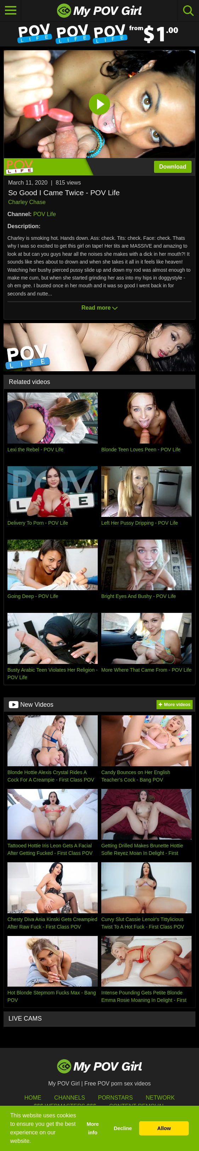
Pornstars (115, 1098)
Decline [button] (123, 1128)
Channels (69, 1098)
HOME (32, 1098)
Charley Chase (27, 202)
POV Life (44, 214)
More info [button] (93, 1128)
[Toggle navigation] (10, 10)
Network (160, 1098)
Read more (99, 308)
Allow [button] (164, 1128)
